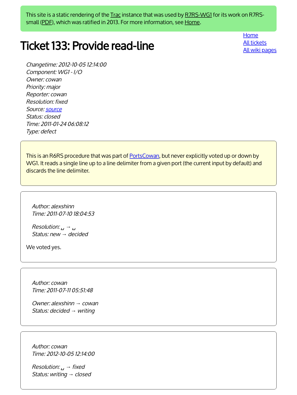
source (53, 109)
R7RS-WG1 (198, 15)
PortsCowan (144, 156)
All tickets (255, 42)
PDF (47, 22)
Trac (115, 15)
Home (192, 22)
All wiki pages (260, 50)
